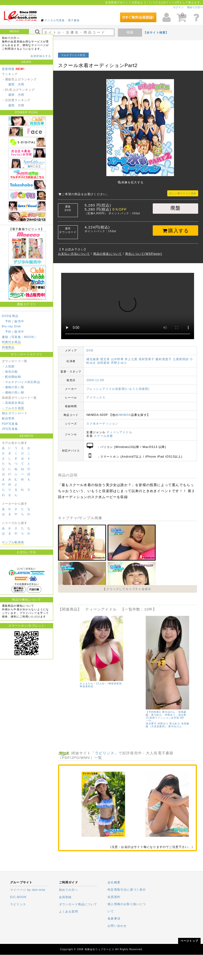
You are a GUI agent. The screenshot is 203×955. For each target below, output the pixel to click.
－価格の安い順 (13, 387)
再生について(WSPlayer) (143, 250)
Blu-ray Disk (11, 326)
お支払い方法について (74, 250)
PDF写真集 (10, 424)
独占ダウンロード (15, 413)
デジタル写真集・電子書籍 (62, 20)
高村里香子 (147, 355)
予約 (8, 321)
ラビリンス (105, 749)
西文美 (105, 355)
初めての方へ (195, 7)
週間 (11, 84)
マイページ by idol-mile (27, 890)
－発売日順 (10, 371)
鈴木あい (90, 681)
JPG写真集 (10, 429)
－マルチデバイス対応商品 (21, 382)
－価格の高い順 (13, 392)
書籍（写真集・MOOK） (19, 337)
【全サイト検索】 (156, 32)
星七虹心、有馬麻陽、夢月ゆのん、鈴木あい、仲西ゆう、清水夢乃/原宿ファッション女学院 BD (83, 675)
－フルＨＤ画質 (13, 408)
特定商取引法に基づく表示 (127, 889)
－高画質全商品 (13, 403)
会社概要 (114, 882)
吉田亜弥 (103, 359)
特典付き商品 (11, 342)
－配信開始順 (11, 376)
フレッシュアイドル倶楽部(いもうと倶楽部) (117, 385)
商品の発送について (107, 250)
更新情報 (8, 69)
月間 (21, 84)
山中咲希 (117, 355)
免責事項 (114, 918)
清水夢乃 (66, 681)
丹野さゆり (119, 359)
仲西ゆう (78, 681)
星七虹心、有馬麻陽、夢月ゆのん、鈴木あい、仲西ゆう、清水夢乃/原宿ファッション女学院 (149, 675)
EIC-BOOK (18, 897)
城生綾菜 (92, 355)
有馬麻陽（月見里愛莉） (83, 684)
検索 (130, 32)
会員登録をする (40, 56)
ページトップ (189, 940)
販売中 (19, 321)
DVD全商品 (10, 316)
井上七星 (131, 355)
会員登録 (65, 897)
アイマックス (95, 394)
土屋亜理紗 (181, 355)
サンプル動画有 (13, 542)
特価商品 (8, 347)
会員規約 (114, 897)
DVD (89, 347)
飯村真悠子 (164, 355)
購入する (175, 227)
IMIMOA (125, 411)
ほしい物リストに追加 (182, 189)
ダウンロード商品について (78, 904)
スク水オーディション (102, 420)
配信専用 (8, 418)
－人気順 (8, 366)
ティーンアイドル (119, 428)
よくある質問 (68, 911)
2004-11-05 (95, 376)
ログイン (178, 7)
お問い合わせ (117, 926)
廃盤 (175, 204)
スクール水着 (103, 432)
